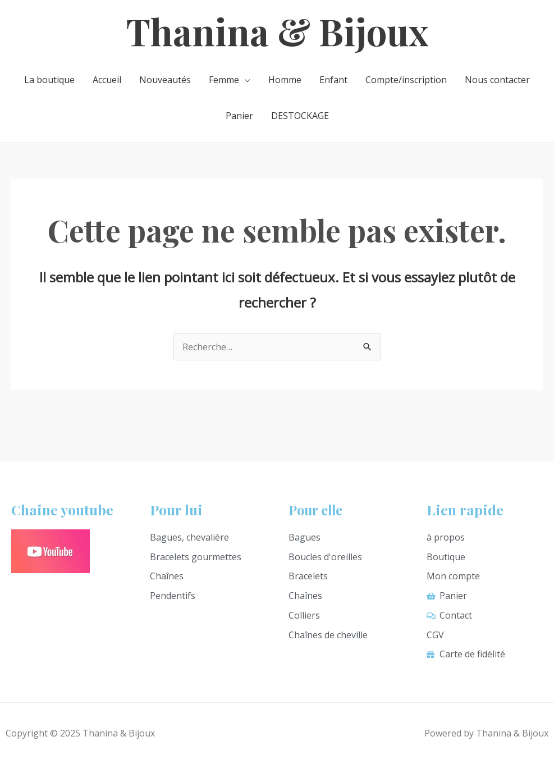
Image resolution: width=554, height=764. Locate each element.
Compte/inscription (406, 80)
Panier (239, 115)
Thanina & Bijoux (277, 31)
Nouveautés (165, 80)
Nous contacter (497, 80)
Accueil (107, 80)
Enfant (333, 80)
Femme (224, 80)
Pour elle (318, 509)
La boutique (49, 80)
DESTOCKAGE (300, 115)
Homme (284, 80)
